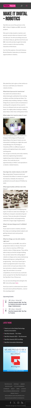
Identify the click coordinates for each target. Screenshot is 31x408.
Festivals (16, 384)
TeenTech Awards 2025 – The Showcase (15, 336)
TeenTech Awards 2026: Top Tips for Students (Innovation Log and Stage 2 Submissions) (17, 304)
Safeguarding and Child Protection (14, 395)
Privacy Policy (15, 393)
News (18, 388)
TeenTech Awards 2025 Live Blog (13, 339)
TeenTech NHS (8, 386)
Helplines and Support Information (14, 398)
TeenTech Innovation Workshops (13, 342)
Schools (23, 388)
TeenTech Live (8, 384)
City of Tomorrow (19, 386)
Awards (23, 384)
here (17, 283)
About (13, 388)
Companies (6, 388)
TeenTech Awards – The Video (12, 333)
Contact (23, 391)
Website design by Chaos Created (15, 405)
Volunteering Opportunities (11, 391)
